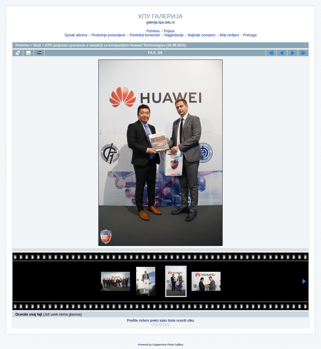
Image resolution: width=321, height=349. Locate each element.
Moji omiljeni (229, 35)
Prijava (169, 31)
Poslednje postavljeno (108, 35)
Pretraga (250, 35)
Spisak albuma (75, 35)
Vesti (37, 45)
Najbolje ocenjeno (201, 35)
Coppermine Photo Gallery (167, 344)
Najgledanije (173, 35)
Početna (153, 31)
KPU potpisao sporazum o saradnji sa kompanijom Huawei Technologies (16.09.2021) (115, 45)
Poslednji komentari (145, 35)
